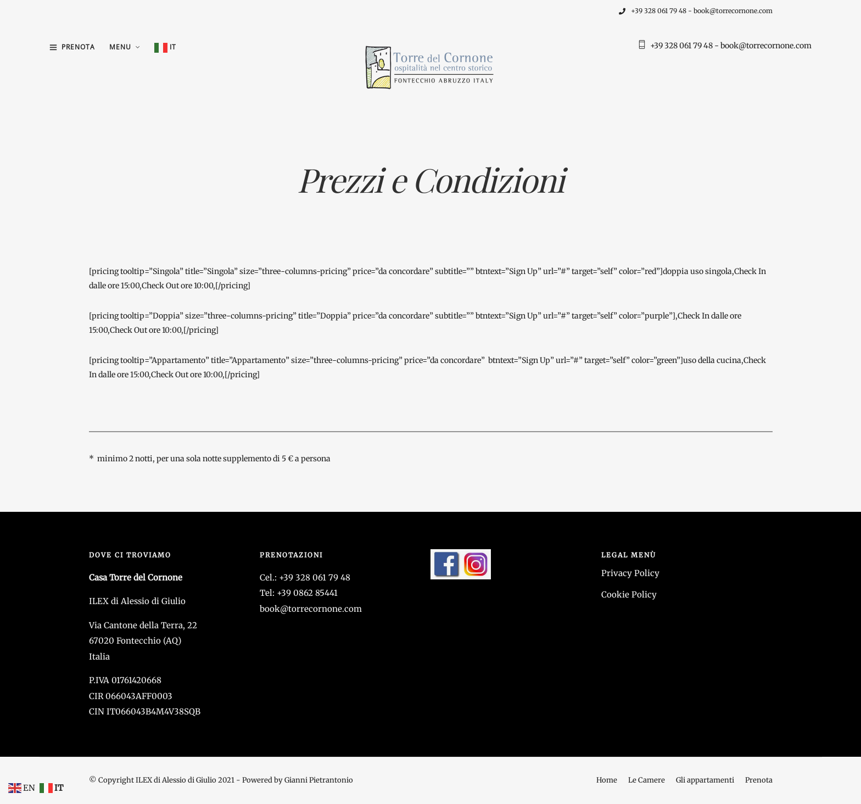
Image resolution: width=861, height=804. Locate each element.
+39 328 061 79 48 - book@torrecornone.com (696, 11)
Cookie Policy (629, 594)
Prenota (78, 47)
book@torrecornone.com (311, 609)
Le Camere (646, 780)
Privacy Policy (630, 573)
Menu (120, 47)
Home (606, 780)
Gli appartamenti (705, 780)
